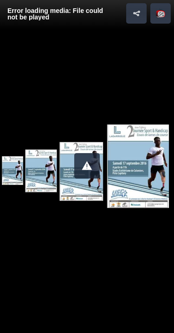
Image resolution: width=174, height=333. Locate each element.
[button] (87, 166)
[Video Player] (87, 166)
